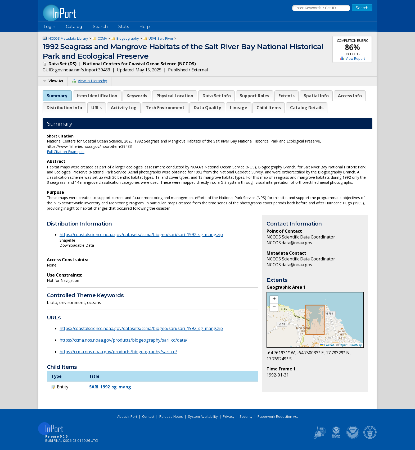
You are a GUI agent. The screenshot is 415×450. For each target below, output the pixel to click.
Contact (148, 416)
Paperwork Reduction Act (278, 416)
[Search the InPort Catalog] (321, 8)
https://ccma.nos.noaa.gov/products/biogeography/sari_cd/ (118, 352)
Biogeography (127, 38)
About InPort (127, 416)
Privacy (228, 416)
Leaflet (327, 345)
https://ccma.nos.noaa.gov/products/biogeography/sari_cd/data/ (123, 340)
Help (144, 26)
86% (352, 47)
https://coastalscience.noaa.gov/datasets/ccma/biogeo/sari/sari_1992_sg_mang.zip (141, 234)
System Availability (203, 416)
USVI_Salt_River (160, 38)
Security (246, 416)
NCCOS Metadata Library (68, 38)
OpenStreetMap (351, 345)
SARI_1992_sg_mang (110, 387)
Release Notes (171, 416)
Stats (123, 26)
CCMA (102, 38)
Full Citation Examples (65, 151)
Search (100, 26)
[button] (274, 300)
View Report (355, 58)
